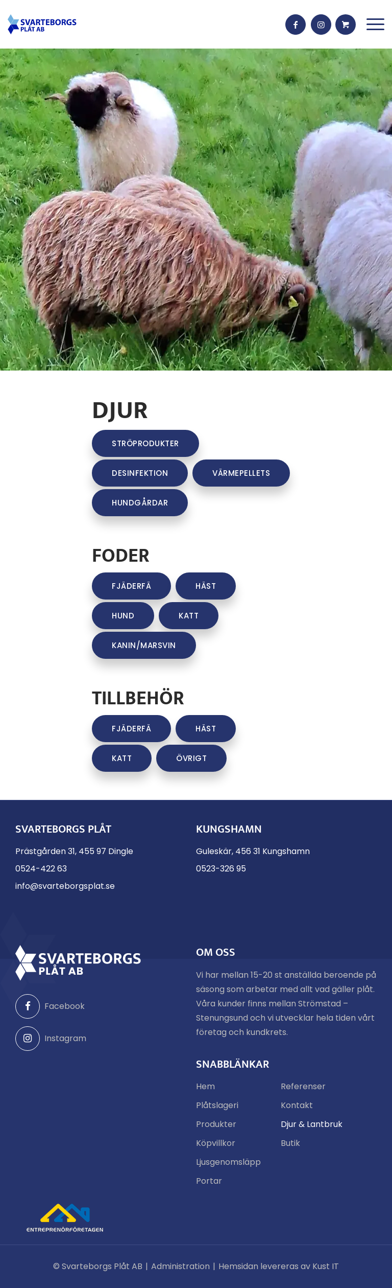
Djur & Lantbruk (311, 1124)
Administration (180, 1266)
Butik (290, 1143)
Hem (205, 1086)
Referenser (303, 1086)
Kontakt (297, 1105)
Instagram (50, 1038)
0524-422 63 (41, 869)
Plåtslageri (217, 1105)
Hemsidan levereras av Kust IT (278, 1266)
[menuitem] (375, 24)
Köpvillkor (215, 1143)
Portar (209, 1181)
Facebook (50, 1006)
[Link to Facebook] (295, 24)
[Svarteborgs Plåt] (42, 24)
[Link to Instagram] (321, 24)
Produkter (216, 1124)
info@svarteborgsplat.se (65, 886)
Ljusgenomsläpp (228, 1162)
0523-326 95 (221, 869)
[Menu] (375, 24)
